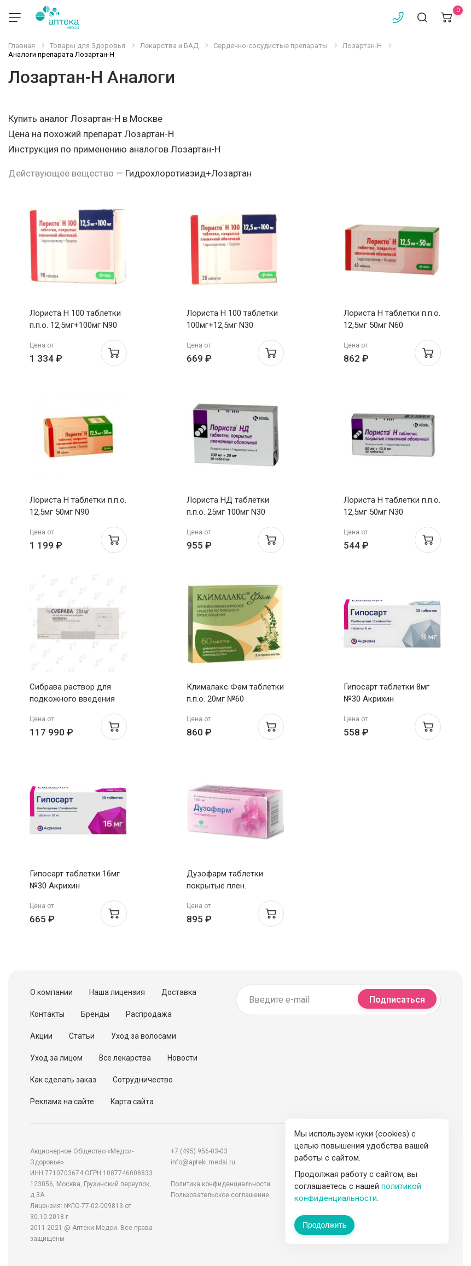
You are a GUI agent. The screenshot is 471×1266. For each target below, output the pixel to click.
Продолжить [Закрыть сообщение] (324, 1225)
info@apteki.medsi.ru (203, 1162)
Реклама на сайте (62, 1101)
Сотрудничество (143, 1079)
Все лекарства (125, 1057)
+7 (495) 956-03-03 (199, 1151)
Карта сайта (132, 1101)
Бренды (95, 1014)
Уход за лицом (56, 1057)
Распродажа (149, 1014)
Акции (41, 1036)
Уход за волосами (143, 1036)
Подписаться (397, 999)
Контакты (47, 1014)
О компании (51, 992)
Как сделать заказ (63, 1079)
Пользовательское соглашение (220, 1195)
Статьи (82, 1036)
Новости (182, 1057)
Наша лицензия (117, 992)
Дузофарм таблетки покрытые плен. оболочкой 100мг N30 (228, 886)
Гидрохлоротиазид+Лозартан (188, 173)
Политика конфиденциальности (220, 1184)
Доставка (178, 992)
